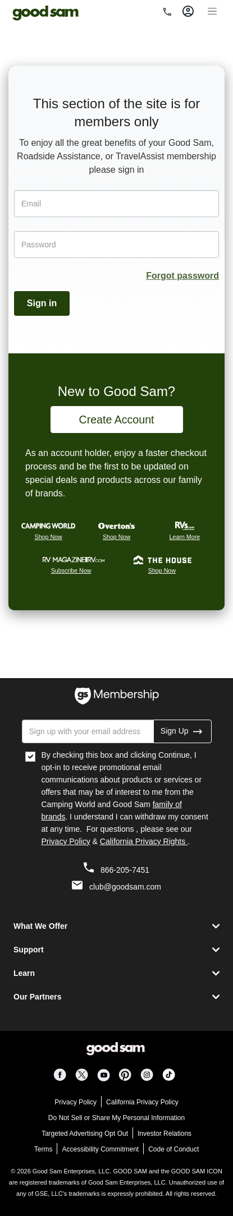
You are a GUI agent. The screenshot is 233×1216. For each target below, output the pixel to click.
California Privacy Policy (142, 1102)
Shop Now (48, 536)
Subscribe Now (71, 570)
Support (28, 949)
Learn (24, 973)
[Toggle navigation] (212, 9)
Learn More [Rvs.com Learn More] (185, 536)
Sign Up (182, 730)
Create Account (116, 419)
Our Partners (37, 996)
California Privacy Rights (144, 841)
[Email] (116, 203)
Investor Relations (164, 1133)
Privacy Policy (66, 841)
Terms (43, 1149)
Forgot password (182, 275)
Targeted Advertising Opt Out (85, 1133)
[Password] (116, 244)
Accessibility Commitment (100, 1149)
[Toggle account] (188, 11)
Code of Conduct (173, 1149)
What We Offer (40, 926)
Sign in (42, 303)
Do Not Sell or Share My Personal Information (116, 1118)
